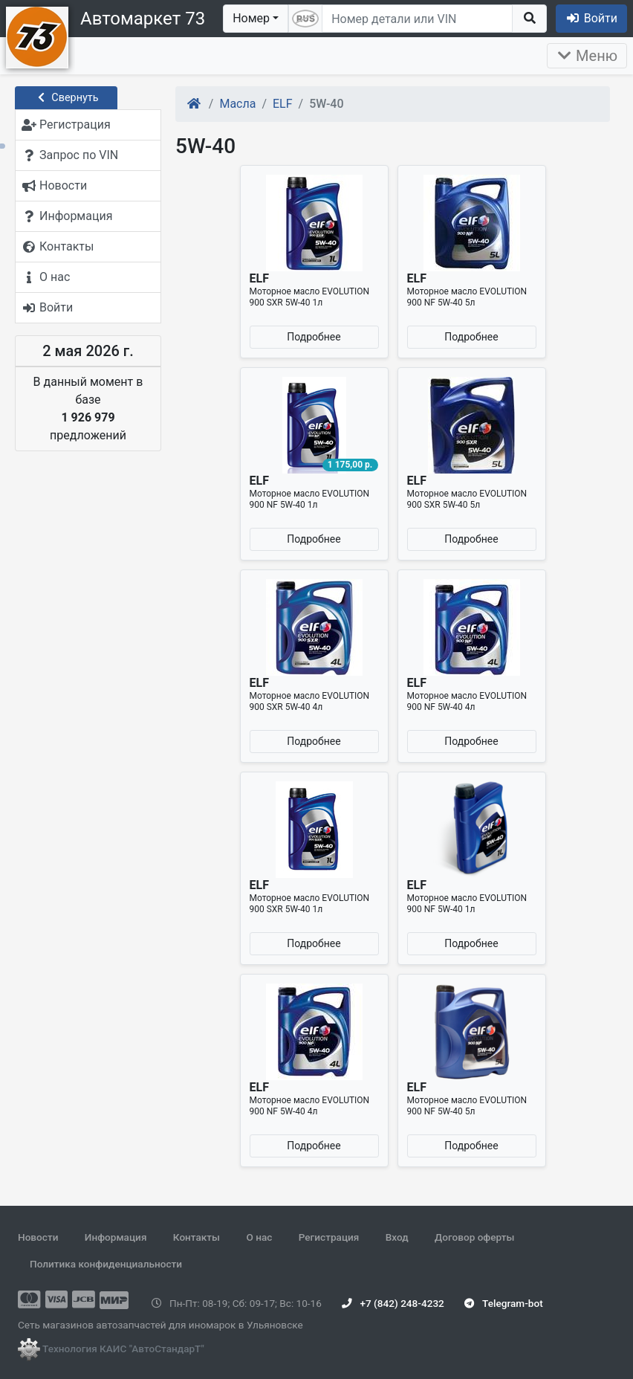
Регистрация (329, 1237)
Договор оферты (474, 1237)
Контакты (196, 1237)
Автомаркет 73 (142, 18)
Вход (397, 1237)
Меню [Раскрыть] (586, 56)
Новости (38, 1237)
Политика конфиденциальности (106, 1264)
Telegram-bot (503, 1303)
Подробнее (313, 337)
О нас (259, 1237)
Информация (116, 1237)
